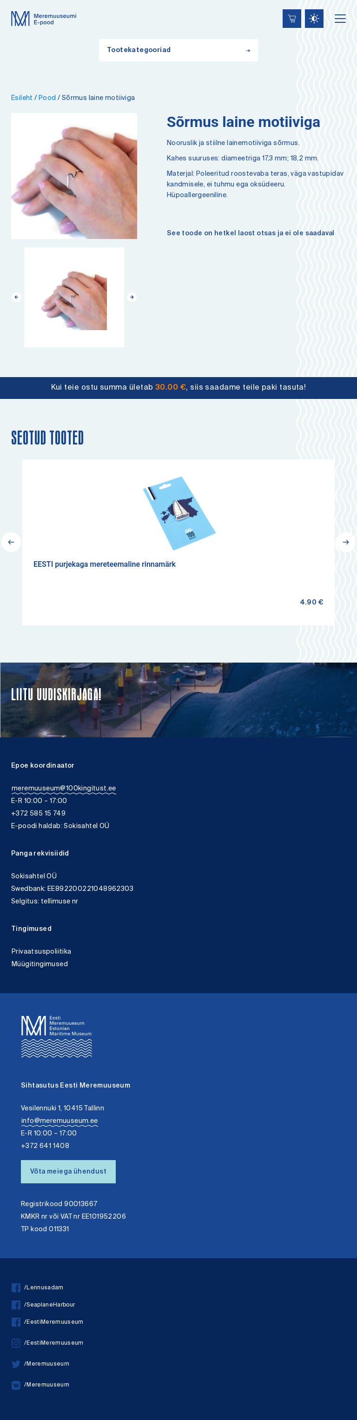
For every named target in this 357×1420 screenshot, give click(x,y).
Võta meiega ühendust (68, 1172)
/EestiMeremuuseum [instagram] (48, 1343)
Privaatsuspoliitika (42, 952)
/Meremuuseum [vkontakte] (40, 1385)
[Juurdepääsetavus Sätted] (314, 18)
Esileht (22, 98)
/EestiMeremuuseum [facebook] (48, 1322)
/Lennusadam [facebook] (38, 1288)
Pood (47, 98)
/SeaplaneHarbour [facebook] (43, 1305)
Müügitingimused (40, 964)
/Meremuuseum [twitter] (40, 1364)
